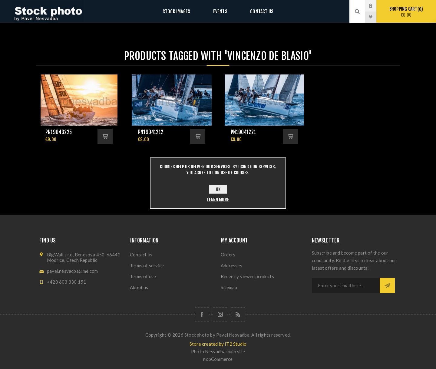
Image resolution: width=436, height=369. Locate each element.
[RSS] (238, 314)
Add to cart (105, 136)
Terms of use (143, 276)
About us (139, 287)
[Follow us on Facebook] (202, 314)
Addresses (231, 265)
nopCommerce (218, 359)
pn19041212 (150, 132)
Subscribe (387, 285)
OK (218, 189)
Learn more (218, 200)
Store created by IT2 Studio (218, 344)
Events (220, 11)
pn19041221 (243, 132)
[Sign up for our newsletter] (346, 285)
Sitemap (229, 287)
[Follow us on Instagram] (220, 314)
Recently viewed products (247, 276)
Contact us (256, 11)
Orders (228, 254)
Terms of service (147, 265)
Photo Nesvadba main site (218, 351)
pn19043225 (58, 132)
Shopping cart (406, 12)
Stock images (182, 11)
